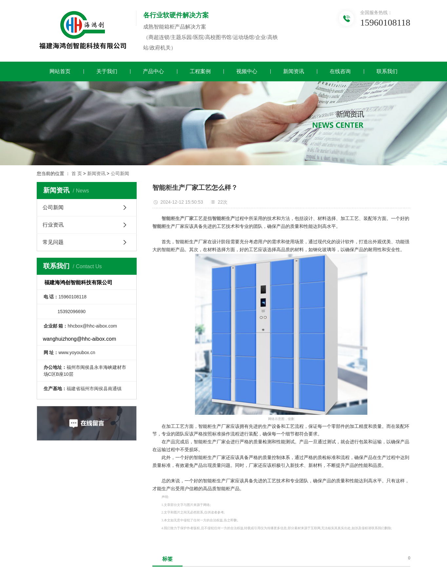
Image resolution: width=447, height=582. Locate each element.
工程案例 (200, 71)
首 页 (76, 173)
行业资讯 (53, 225)
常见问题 (53, 242)
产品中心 (153, 71)
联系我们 (387, 71)
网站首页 (59, 71)
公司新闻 (120, 173)
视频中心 (246, 71)
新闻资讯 (293, 71)
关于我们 (106, 71)
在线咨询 (340, 71)
